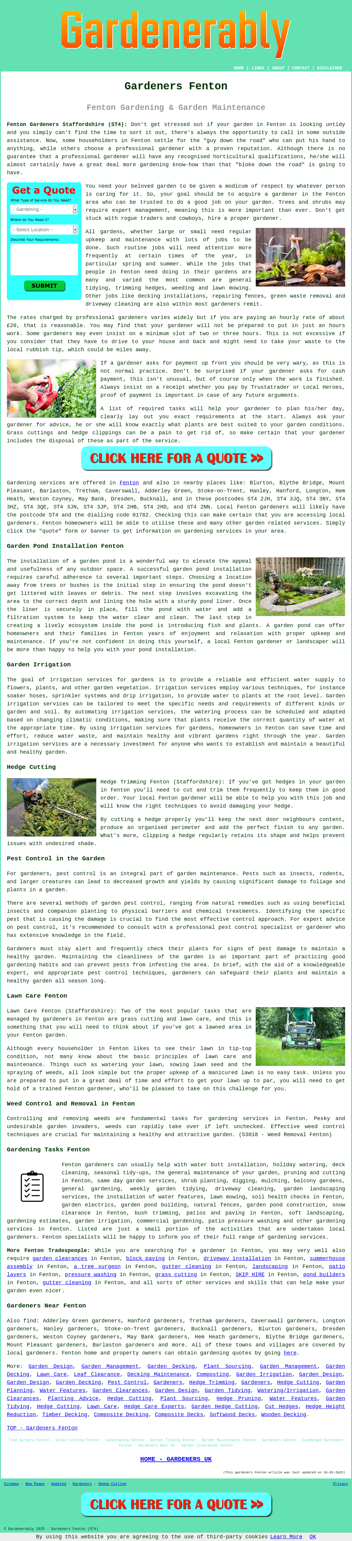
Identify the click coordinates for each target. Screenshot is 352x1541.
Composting (213, 1374)
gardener (266, 218)
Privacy (340, 1484)
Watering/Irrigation (288, 1391)
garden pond (191, 569)
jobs (221, 240)
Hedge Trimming (212, 1382)
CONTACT (301, 68)
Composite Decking (121, 1415)
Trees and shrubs (305, 202)
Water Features (62, 1391)
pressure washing (91, 1275)
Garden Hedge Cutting (224, 1407)
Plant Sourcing (227, 1366)
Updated (58, 1484)
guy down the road (234, 141)
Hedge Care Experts (154, 1407)
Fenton (129, 483)
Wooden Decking (283, 1415)
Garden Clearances (120, 1391)
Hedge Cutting (298, 1382)
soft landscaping (315, 1213)
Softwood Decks (232, 1415)
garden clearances (59, 1259)
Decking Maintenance (158, 1374)
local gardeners (31, 1353)
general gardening (91, 1189)
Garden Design (51, 1366)
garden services (150, 1181)
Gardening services (36, 483)
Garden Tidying (227, 1391)
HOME (239, 68)
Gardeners (167, 1382)
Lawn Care (51, 1374)
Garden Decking (171, 1366)
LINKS (258, 68)
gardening (214, 1353)
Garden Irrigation (264, 1374)
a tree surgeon (97, 1267)
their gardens (215, 272)
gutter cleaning (186, 1267)
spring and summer (150, 264)
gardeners (225, 304)
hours (251, 334)
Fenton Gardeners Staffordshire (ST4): (67, 124)
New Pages (35, 1484)
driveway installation (237, 1259)
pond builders (324, 1275)
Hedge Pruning (239, 1399)
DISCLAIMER (329, 68)
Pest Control (127, 1382)
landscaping (270, 1267)
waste (313, 342)
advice (59, 425)
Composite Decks (179, 1415)
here (290, 1353)
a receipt (170, 387)
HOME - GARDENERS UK (176, 1459)
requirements (215, 417)
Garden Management (110, 1366)
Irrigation (171, 688)
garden (243, 124)
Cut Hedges (281, 1407)
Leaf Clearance (97, 1374)
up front (214, 363)
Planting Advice (73, 1399)
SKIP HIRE (249, 1275)
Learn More (286, 1537)
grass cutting (142, 1019)
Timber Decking (64, 1415)
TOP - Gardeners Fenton (42, 1428)
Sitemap (11, 1484)
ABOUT (278, 68)
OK (313, 1537)
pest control (36, 927)
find (29, 1321)
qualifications (280, 157)
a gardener (281, 194)
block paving (145, 1259)
